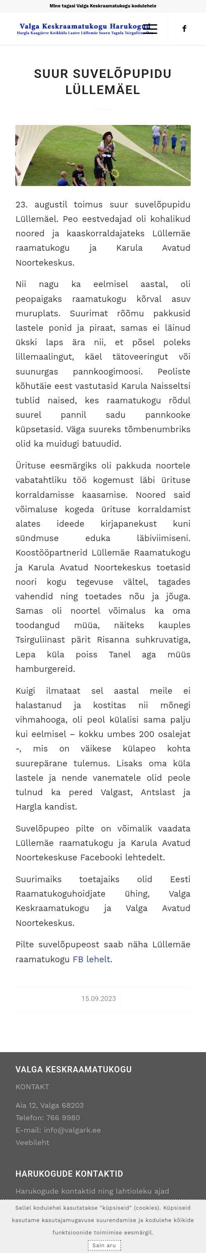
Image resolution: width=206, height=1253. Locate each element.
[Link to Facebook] (184, 28)
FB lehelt (91, 959)
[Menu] (146, 28)
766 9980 (63, 1117)
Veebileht (32, 1142)
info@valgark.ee (72, 1130)
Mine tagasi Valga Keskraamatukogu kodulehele (103, 6)
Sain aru (104, 1245)
